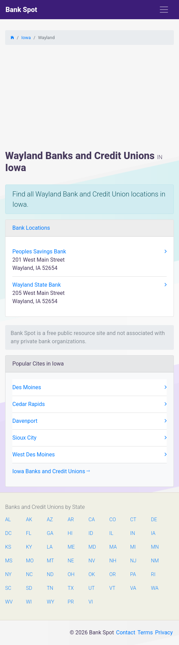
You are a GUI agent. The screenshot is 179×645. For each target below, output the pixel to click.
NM (154, 561)
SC (8, 588)
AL (8, 520)
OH (71, 574)
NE (71, 561)
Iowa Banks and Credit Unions (51, 471)
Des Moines (89, 387)
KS (8, 547)
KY (29, 547)
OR (112, 574)
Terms (145, 632)
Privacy (164, 632)
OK (91, 574)
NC (29, 574)
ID (90, 533)
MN (154, 547)
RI (153, 574)
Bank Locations (31, 228)
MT (50, 561)
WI (29, 602)
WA (154, 588)
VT (112, 588)
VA (133, 588)
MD (91, 547)
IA (153, 533)
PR (71, 602)
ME (71, 547)
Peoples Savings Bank (89, 252)
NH (112, 561)
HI (70, 533)
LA (50, 547)
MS (8, 561)
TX (70, 588)
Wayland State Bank (89, 285)
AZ (50, 520)
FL (29, 533)
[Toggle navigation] (164, 9)
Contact (125, 632)
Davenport (89, 421)
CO (112, 520)
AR (71, 520)
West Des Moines (89, 455)
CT (133, 520)
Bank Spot (21, 9)
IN (132, 533)
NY (8, 574)
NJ (133, 561)
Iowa (26, 37)
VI (90, 602)
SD (29, 588)
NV (91, 561)
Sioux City (89, 438)
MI (133, 547)
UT (91, 588)
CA (91, 520)
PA (133, 574)
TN (50, 588)
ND (50, 574)
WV (8, 602)
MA (112, 547)
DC (8, 533)
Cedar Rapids (89, 404)
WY (50, 602)
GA (50, 533)
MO (29, 561)
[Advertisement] (89, 98)
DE (154, 520)
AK (29, 520)
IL (111, 533)
